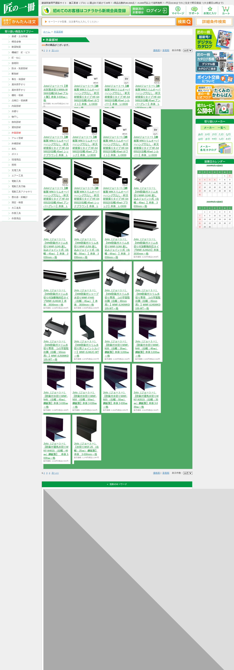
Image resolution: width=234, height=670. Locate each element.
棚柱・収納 (17, 95)
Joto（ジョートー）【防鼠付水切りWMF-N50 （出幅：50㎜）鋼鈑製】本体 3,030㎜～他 (84, 399)
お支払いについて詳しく (66, 619)
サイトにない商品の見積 (175, 655)
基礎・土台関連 (20, 36)
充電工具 (16, 170)
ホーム (47, 31)
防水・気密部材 (20, 68)
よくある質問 (129, 658)
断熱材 (15, 73)
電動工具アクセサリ (22, 191)
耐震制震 (16, 47)
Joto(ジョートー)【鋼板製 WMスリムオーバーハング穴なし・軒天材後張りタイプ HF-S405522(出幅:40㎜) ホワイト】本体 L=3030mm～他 (115, 148)
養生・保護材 (18, 79)
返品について (129, 647)
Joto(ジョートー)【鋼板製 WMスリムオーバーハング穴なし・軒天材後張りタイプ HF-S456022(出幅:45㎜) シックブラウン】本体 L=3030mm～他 (56, 148)
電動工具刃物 (18, 186)
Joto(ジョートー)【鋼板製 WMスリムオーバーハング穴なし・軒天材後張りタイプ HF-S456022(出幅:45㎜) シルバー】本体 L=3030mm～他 (117, 97)
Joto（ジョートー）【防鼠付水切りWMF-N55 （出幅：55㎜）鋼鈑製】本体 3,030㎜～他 (115, 399)
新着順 (165, 50)
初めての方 (145, 651)
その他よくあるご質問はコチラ (160, 591)
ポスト (15, 154)
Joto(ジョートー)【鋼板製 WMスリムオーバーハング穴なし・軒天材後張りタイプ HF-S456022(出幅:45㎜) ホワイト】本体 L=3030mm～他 (86, 97)
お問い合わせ (129, 655)
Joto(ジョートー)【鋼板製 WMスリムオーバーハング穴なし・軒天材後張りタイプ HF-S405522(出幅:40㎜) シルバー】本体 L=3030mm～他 (146, 148)
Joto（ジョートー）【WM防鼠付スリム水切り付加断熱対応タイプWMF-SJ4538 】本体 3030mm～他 (56, 297)
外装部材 (16, 132)
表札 (14, 149)
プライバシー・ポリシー (175, 647)
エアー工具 (17, 175)
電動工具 (16, 181)
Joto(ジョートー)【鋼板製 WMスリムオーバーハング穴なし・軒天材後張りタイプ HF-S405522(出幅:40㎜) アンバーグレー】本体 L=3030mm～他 (56, 199)
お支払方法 (145, 647)
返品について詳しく (153, 551)
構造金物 (16, 41)
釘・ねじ (16, 57)
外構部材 (16, 143)
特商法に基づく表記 (173, 651)
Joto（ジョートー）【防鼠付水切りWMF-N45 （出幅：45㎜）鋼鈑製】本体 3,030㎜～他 (55, 399)
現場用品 (16, 159)
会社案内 (144, 655)
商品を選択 (116, 415)
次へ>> (55, 50)
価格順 (156, 50)
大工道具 (16, 208)
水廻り (15, 111)
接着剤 (15, 63)
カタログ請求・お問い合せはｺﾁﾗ (160, 605)
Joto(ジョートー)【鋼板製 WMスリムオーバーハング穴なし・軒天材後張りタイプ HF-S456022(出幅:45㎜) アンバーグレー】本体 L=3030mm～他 (147, 97)
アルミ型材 (17, 138)
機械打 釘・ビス (21, 52)
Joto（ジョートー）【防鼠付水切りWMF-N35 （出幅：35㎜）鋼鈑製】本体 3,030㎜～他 (117, 348)
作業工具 (16, 213)
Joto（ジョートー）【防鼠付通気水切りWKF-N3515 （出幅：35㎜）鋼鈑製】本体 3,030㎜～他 (146, 399)
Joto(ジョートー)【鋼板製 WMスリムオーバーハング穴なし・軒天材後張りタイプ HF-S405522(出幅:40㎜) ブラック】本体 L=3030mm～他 (115, 199)
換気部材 (16, 122)
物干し (15, 116)
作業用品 (16, 218)
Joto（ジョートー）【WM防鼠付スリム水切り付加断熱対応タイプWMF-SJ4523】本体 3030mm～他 (147, 246)
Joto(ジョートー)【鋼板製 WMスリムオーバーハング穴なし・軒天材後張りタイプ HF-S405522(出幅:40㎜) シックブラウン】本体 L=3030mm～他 (86, 199)
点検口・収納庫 (20, 100)
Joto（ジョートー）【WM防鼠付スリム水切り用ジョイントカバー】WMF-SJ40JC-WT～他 (86, 348)
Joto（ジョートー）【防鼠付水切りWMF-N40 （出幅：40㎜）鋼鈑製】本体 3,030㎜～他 (147, 348)
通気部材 (16, 127)
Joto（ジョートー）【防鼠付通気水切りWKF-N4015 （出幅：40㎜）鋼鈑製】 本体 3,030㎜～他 (56, 450)
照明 (14, 165)
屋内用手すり (18, 84)
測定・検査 (17, 202)
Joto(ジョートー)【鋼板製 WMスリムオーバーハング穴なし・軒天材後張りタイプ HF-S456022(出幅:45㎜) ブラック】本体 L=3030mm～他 (85, 148)
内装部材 (16, 106)
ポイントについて (131, 651)
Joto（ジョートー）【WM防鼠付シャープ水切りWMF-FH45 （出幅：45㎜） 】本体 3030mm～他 (86, 297)
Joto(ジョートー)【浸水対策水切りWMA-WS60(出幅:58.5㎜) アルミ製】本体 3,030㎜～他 (55, 93)
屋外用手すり (18, 90)
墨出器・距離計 (20, 197)
